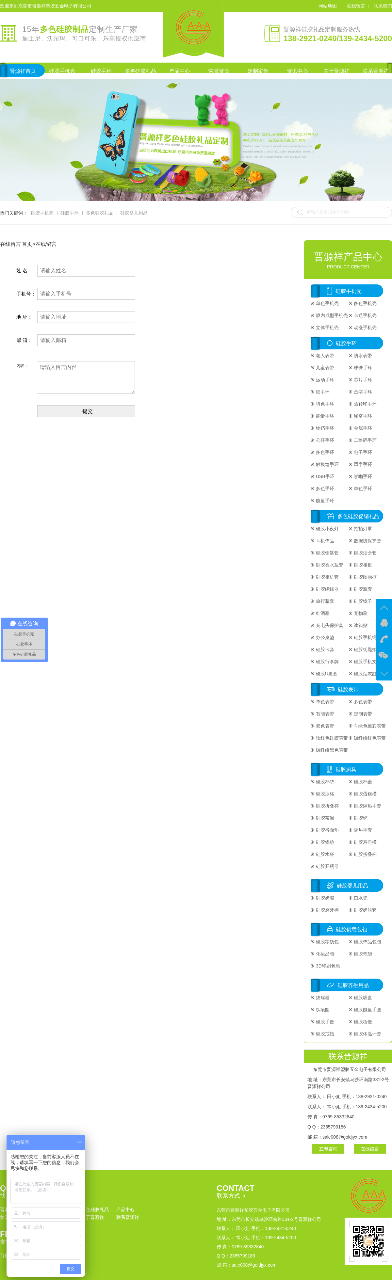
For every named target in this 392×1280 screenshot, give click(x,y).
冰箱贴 (360, 625)
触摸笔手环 (327, 464)
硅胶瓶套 (362, 589)
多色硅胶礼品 (99, 213)
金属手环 (362, 428)
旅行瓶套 (324, 601)
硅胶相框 (362, 565)
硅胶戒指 (324, 1033)
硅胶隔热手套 (367, 805)
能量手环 (324, 416)
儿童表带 (324, 367)
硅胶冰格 (324, 793)
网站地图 (328, 5)
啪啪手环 (362, 476)
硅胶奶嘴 (324, 898)
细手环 (322, 391)
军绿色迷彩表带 (369, 725)
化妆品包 (324, 953)
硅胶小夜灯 (327, 528)
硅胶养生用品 (353, 985)
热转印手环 (365, 404)
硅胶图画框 (365, 577)
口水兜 (360, 898)
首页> (28, 244)
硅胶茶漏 (324, 818)
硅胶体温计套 (367, 1033)
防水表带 (362, 355)
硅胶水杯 (324, 854)
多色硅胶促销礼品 (358, 516)
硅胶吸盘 (362, 997)
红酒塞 (322, 613)
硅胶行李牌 (327, 661)
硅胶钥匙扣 (365, 649)
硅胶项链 (362, 1021)
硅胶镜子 (362, 601)
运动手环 (324, 379)
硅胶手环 (69, 213)
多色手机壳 (365, 303)
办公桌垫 (324, 637)
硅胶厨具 (345, 769)
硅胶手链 (324, 1021)
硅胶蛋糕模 (365, 793)
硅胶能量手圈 (367, 1009)
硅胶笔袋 (362, 953)
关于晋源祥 (92, 1217)
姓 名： (24, 270)
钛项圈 (322, 1009)
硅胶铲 (360, 818)
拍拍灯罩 (362, 528)
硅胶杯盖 (362, 781)
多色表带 (362, 701)
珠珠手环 (362, 367)
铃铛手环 (324, 428)
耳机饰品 (324, 540)
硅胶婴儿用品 (134, 213)
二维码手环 (365, 440)
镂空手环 (362, 416)
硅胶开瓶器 (327, 866)
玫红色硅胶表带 (331, 738)
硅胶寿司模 (365, 842)
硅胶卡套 (324, 649)
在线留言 (356, 5)
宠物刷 (360, 613)
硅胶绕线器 (327, 589)
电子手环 (362, 452)
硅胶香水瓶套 (329, 565)
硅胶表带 (348, 689)
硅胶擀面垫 (327, 830)
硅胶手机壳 (42, 213)
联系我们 (383, 5)
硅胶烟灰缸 (365, 673)
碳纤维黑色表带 (331, 750)
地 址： (24, 317)
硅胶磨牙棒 (327, 910)
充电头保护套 (329, 625)
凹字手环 (362, 464)
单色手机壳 (327, 303)
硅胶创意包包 (351, 929)
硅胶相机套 (327, 577)
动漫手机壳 (365, 327)
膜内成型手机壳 (331, 315)
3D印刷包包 (327, 965)
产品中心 (125, 1209)
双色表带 (324, 725)
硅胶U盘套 (326, 673)
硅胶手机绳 (365, 637)
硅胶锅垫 (324, 842)
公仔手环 (324, 440)
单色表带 (324, 701)
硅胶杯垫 (324, 781)
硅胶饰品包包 (367, 941)
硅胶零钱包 (327, 941)
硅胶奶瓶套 (365, 910)
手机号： (26, 293)
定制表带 (362, 713)
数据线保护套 (367, 540)
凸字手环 (362, 391)
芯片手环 (362, 379)
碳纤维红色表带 (369, 738)
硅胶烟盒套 (365, 552)
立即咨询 (328, 1148)
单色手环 (362, 488)
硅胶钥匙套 (327, 552)
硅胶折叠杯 (327, 805)
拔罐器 (322, 997)
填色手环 (324, 404)
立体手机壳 (327, 327)
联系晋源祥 (127, 1217)
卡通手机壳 (365, 315)
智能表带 (324, 713)
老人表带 (324, 355)
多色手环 (324, 452)
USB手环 (325, 476)
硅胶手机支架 (367, 661)
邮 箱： (24, 340)
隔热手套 (362, 830)
